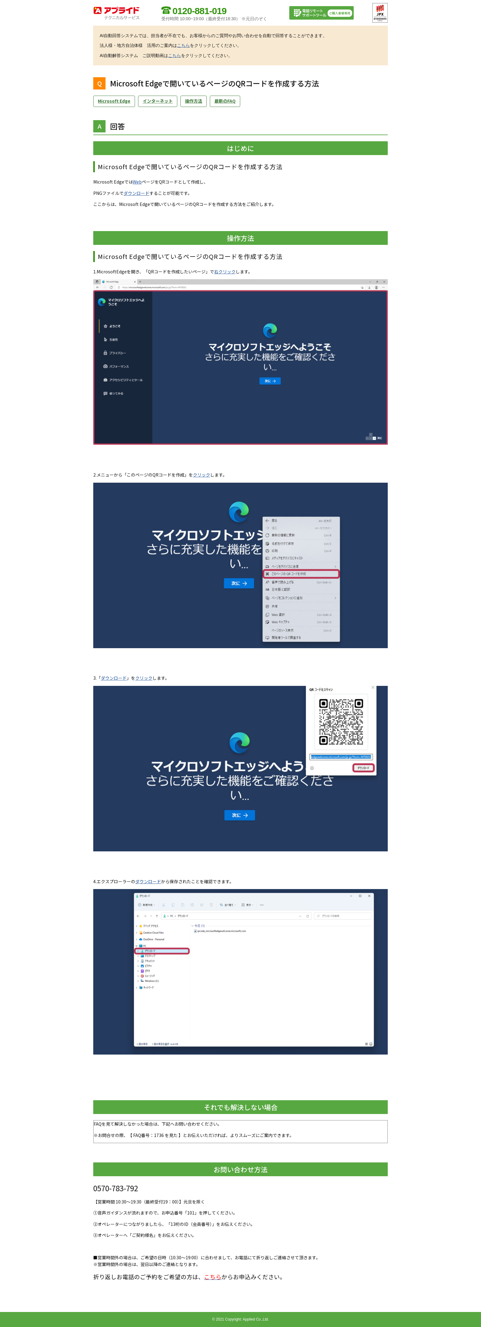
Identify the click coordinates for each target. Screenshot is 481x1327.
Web (137, 182)
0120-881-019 (199, 11)
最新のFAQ (225, 101)
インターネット (158, 101)
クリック (201, 475)
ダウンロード (136, 193)
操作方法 (193, 101)
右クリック (225, 271)
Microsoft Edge (114, 101)
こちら (183, 45)
